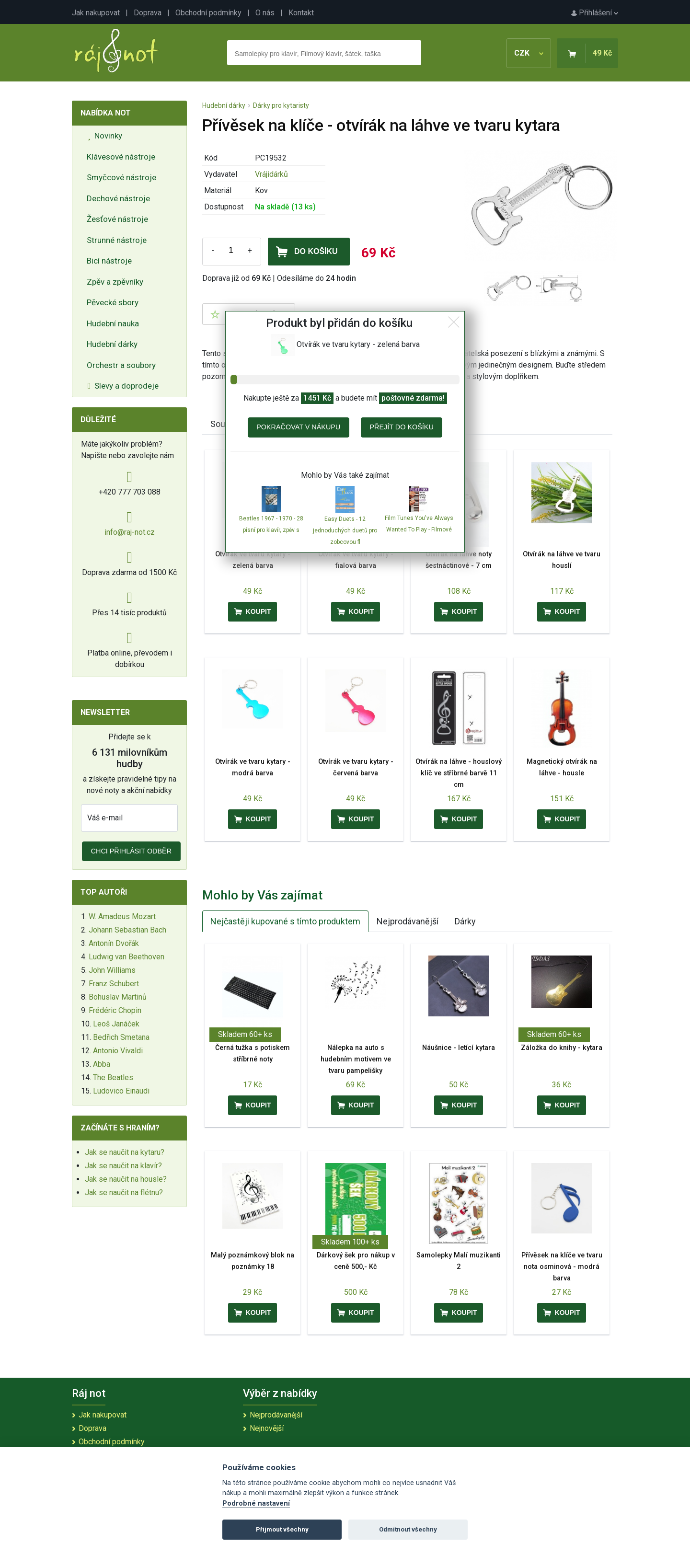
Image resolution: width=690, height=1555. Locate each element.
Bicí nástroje (109, 260)
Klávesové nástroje (121, 156)
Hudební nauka (113, 323)
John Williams (112, 970)
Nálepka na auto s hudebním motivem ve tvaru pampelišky (356, 1059)
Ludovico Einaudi (121, 1090)
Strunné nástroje (117, 240)
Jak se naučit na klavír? (123, 1165)
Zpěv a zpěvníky (115, 282)
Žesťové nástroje (117, 219)
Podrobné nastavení (256, 1503)
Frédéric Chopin (115, 1010)
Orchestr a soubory (121, 365)
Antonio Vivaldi (118, 1050)
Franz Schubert (114, 983)
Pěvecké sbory (112, 302)
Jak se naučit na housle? (126, 1179)
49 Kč (602, 53)
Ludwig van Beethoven (126, 956)
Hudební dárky (112, 344)
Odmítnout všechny (408, 1529)
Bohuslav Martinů (118, 997)
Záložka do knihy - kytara (561, 1048)
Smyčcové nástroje (121, 177)
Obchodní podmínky (208, 12)
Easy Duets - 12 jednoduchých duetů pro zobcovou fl (345, 530)
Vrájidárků (271, 174)
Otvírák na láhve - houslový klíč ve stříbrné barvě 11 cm (458, 773)
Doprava (147, 12)
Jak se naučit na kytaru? (124, 1152)
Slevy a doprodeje (123, 386)
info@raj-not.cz (129, 532)
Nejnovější (267, 1428)
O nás (265, 12)
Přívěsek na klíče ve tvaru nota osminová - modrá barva (561, 1266)
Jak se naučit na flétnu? (124, 1192)
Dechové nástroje (118, 198)
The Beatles (113, 1077)
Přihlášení (594, 12)
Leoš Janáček (116, 1023)
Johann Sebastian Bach (127, 929)
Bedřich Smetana (121, 1037)
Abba (101, 1064)
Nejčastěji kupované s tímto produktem (285, 921)
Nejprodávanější (407, 921)
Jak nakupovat (96, 12)
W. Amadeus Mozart (122, 916)
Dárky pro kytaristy (281, 105)
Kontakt (301, 12)
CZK (528, 53)
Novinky (105, 135)
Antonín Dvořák (114, 943)
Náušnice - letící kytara (458, 1048)
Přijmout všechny (282, 1529)
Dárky (465, 921)
